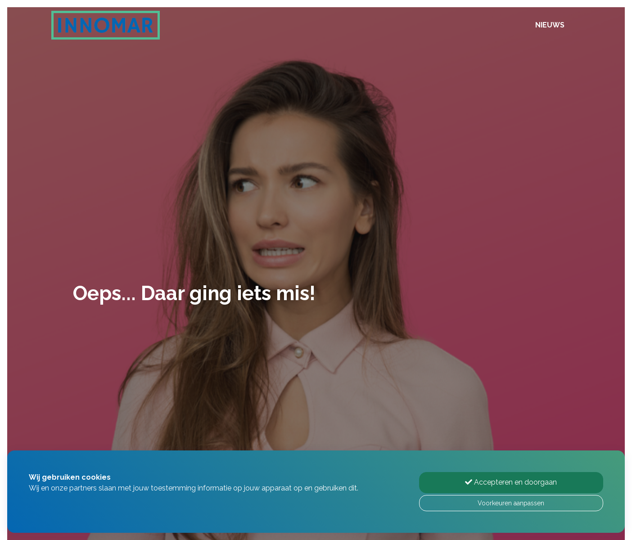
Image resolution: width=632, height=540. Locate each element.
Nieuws (549, 25)
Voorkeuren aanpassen (511, 503)
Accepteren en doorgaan (511, 482)
